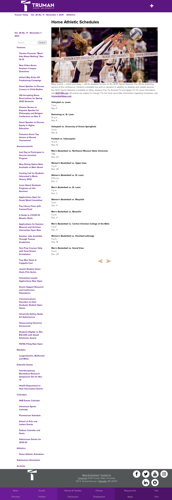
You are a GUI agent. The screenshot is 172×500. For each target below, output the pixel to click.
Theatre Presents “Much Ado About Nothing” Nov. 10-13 (31, 56)
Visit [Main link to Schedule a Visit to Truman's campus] (156, 490)
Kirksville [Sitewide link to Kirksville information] (102, 481)
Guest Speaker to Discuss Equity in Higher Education (31, 125)
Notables (21, 350)
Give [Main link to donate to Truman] (156, 496)
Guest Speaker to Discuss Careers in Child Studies (31, 88)
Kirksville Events (25, 364)
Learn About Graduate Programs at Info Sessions (30, 188)
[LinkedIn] (146, 482)
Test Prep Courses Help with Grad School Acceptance (30, 251)
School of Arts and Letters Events (28, 423)
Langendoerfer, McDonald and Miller (31, 357)
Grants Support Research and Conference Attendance (31, 290)
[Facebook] (137, 474)
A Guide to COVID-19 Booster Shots (29, 216)
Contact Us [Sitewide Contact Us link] (106, 475)
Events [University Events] (42, 490)
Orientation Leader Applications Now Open (30, 279)
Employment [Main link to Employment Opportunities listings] (99, 496)
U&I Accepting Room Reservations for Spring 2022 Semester (30, 98)
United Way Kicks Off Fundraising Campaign (30, 79)
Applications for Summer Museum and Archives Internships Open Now (31, 227)
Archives (21, 466)
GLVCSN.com (61, 93)
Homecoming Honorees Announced (30, 324)
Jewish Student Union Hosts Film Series (30, 270)
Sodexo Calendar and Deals (29, 432)
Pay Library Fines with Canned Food (30, 208)
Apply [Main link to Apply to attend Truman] (130, 496)
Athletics (70, 15)
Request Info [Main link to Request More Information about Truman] (130, 490)
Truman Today (21, 15)
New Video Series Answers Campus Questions (28, 68)
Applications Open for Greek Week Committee (30, 199)
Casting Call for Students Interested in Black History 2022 (31, 176)
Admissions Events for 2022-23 (30, 441)
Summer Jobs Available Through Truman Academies (30, 239)
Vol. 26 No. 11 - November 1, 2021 (47, 15)
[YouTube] (155, 474)
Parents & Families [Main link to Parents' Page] (72, 490)
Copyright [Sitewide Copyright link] (82, 478)
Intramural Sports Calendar (27, 408)
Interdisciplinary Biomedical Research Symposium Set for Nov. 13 (30, 375)
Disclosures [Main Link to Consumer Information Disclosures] (73, 496)
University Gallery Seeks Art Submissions (31, 315)
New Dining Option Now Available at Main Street (31, 166)
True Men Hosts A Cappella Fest (28, 261)
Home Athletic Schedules (31, 454)
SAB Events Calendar (29, 400)
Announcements (25, 146)
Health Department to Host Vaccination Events (31, 387)
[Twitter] (146, 474)
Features (21, 47)
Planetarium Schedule (30, 415)
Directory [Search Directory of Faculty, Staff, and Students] (15, 496)
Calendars (22, 394)
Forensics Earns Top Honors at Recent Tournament (29, 137)
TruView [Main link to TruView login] (41, 496)
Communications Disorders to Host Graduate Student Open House (30, 303)
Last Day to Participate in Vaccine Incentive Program (31, 155)
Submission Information (28, 460)
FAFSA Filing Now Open (31, 344)
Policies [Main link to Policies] (99, 490)
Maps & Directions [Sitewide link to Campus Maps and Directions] (90, 475)
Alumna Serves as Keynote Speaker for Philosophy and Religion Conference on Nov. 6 (31, 112)
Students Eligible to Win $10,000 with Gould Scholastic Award (31, 335)
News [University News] (15, 490)
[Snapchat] (155, 482)
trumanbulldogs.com (61, 96)
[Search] (27, 43)
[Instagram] (164, 474)
